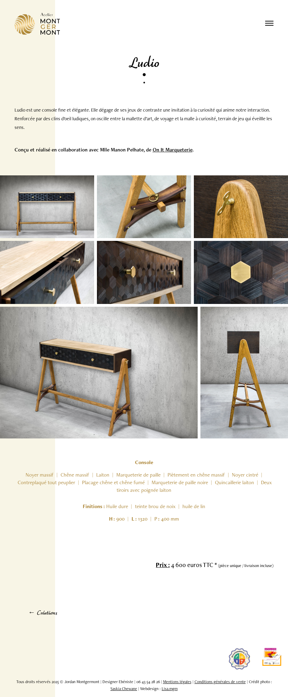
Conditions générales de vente (220, 682)
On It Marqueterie (172, 149)
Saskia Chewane (123, 688)
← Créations (42, 613)
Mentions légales (177, 682)
